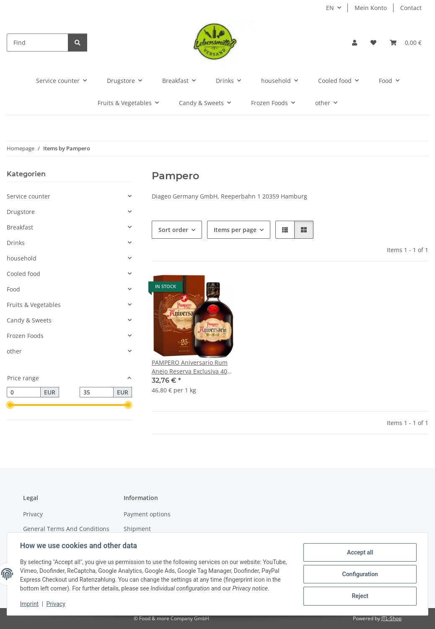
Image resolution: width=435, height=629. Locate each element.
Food (13, 289)
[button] (354, 42)
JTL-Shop (391, 618)
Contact (411, 8)
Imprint (30, 604)
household (21, 258)
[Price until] (97, 392)
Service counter (28, 196)
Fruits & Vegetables (34, 305)
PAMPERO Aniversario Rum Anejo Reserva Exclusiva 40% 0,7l (192, 367)
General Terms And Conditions (66, 529)
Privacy (56, 604)
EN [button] (330, 8)
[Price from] (24, 392)
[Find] (37, 43)
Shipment (137, 529)
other (14, 351)
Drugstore (21, 212)
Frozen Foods (25, 336)
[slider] (10, 405)
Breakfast (20, 227)
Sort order (173, 230)
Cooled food (23, 274)
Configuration (359, 574)
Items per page (235, 230)
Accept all (360, 552)
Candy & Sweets (29, 320)
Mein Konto (371, 8)
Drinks (16, 243)
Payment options (147, 514)
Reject (359, 596)
